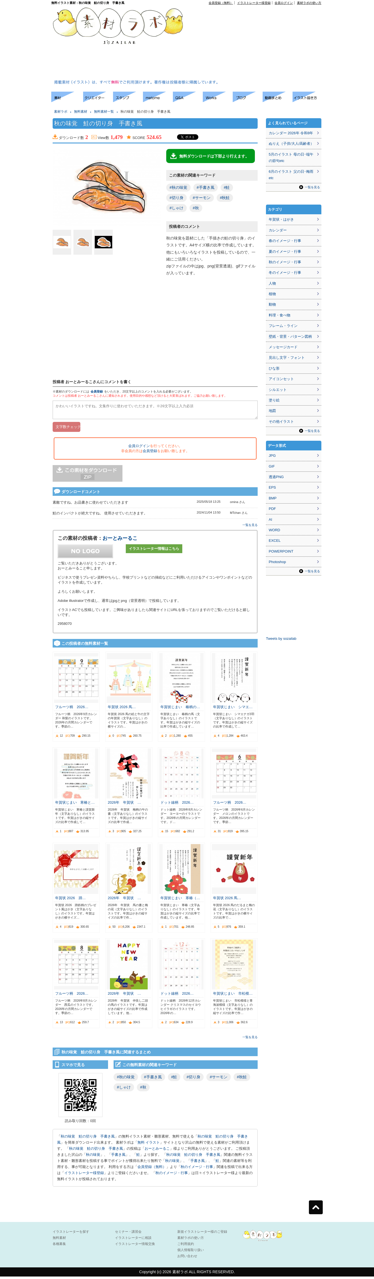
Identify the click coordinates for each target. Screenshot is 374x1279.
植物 (272, 294)
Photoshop (277, 562)
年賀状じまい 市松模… (233, 996)
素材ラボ (60, 112)
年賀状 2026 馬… (122, 709)
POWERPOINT (281, 551)
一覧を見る (250, 527)
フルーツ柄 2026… (71, 709)
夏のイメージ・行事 (285, 251)
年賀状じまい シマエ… (233, 709)
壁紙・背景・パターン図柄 (290, 336)
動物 (272, 304)
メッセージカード (283, 347)
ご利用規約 (185, 1246)
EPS (272, 487)
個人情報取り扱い (190, 1252)
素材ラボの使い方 (309, 2)
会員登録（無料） (221, 2)
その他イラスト (281, 421)
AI (270, 519)
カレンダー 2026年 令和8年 (291, 133)
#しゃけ (176, 208)
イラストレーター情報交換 (135, 1246)
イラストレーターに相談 (133, 1240)
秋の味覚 (93, 1157)
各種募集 (59, 1246)
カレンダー (278, 230)
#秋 (196, 208)
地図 (272, 411)
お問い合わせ (187, 1258)
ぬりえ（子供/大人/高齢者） (291, 143)
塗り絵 (274, 400)
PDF (272, 509)
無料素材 (80, 112)
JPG (272, 455)
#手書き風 (205, 187)
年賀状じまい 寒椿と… (75, 805)
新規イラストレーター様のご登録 (202, 1234)
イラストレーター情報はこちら (154, 551)
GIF (272, 466)
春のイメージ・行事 (285, 241)
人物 (272, 283)
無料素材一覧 (104, 112)
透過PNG (276, 477)
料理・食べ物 (279, 315)
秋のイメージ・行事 (197, 1169)
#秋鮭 (225, 197)
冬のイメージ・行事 (285, 272)
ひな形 (274, 368)
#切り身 (176, 197)
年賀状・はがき (281, 219)
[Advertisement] (228, 43)
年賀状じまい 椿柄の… (180, 709)
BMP (272, 498)
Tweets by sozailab (281, 638)
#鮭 (227, 187)
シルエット (278, 390)
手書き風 (118, 1157)
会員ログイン (284, 2)
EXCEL (275, 540)
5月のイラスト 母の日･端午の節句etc (291, 157)
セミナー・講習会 (128, 1234)
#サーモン (202, 197)
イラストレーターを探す (71, 1234)
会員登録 (97, 391)
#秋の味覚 (178, 187)
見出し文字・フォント (287, 357)
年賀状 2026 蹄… (70, 900)
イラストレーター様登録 (254, 2)
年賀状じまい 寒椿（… (180, 900)
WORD (274, 530)
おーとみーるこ (120, 540)
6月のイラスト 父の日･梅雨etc (291, 174)
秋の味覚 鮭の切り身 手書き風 (88, 1139)
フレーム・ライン (283, 326)
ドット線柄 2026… (177, 805)
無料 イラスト (148, 1145)
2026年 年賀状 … (124, 805)
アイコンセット (281, 379)
